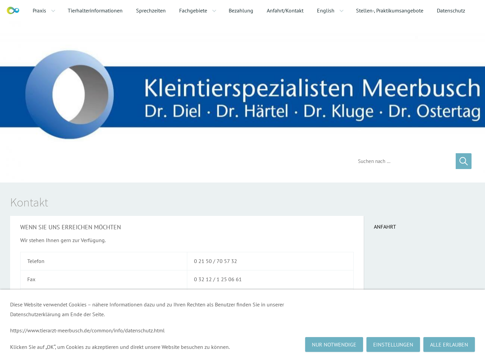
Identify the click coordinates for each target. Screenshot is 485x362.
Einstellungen (393, 344)
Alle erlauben (449, 344)
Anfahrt (385, 226)
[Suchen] (402, 161)
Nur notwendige (334, 344)
